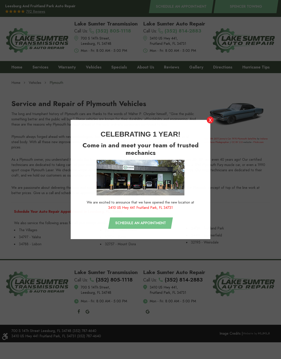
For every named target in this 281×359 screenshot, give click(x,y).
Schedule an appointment (140, 223)
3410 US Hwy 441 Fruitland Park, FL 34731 (140, 207)
